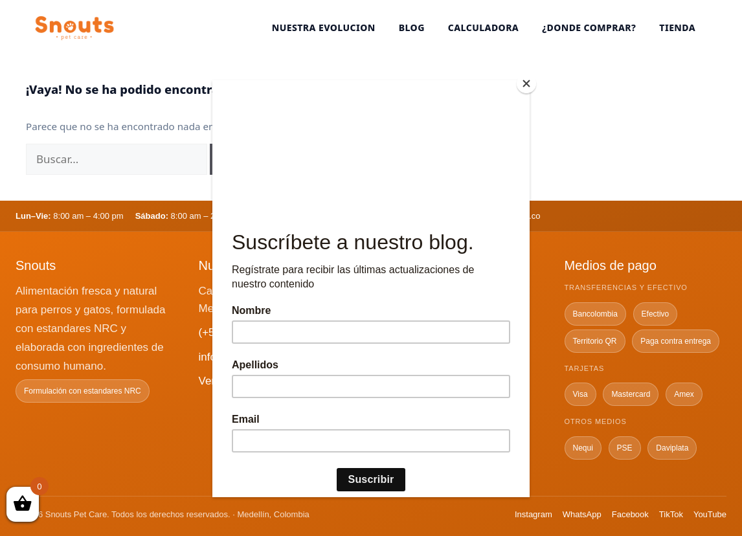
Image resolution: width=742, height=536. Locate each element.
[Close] (526, 83)
